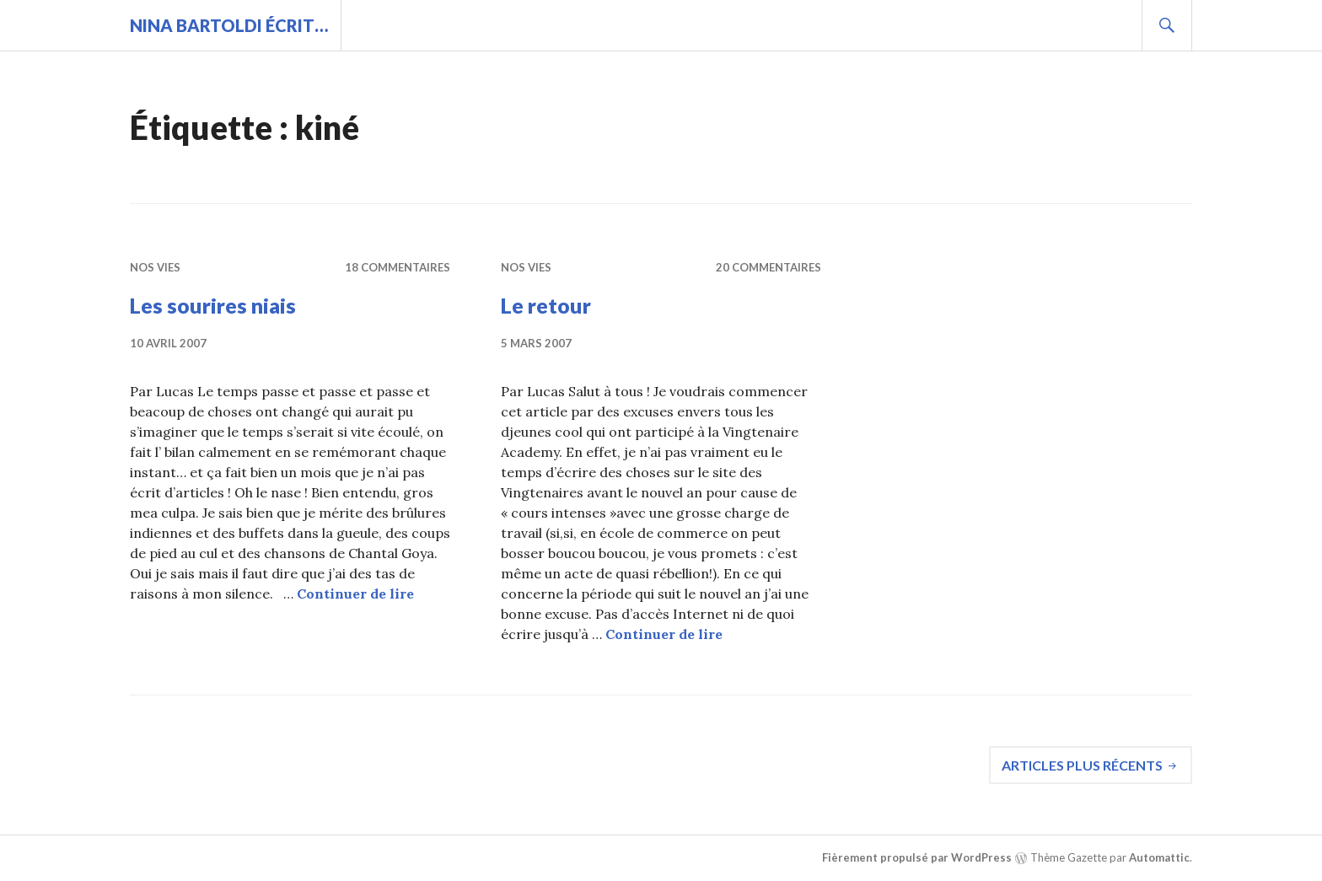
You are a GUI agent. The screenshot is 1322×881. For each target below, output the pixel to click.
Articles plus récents (1082, 765)
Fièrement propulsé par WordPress (917, 857)
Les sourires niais (213, 305)
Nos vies (155, 267)
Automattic (1159, 857)
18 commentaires (397, 267)
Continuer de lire (355, 593)
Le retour (546, 305)
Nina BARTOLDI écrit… (229, 25)
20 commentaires (768, 267)
